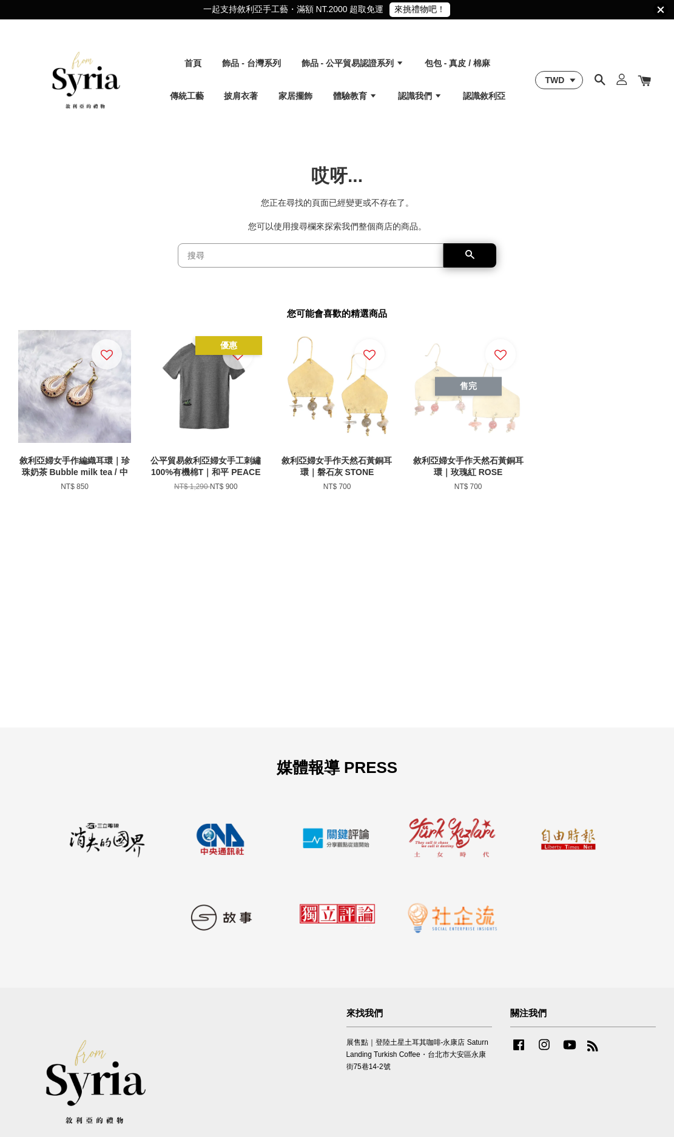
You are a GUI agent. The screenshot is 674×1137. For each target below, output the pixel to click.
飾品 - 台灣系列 (251, 63)
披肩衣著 (241, 96)
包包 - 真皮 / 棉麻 (457, 63)
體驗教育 (355, 96)
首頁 (192, 63)
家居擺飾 (295, 96)
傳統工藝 (187, 96)
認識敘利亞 (484, 96)
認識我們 (420, 96)
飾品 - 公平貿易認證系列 (353, 63)
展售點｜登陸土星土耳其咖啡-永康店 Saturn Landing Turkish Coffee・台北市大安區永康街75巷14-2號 (417, 1054)
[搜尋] (311, 255)
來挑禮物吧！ (419, 9)
